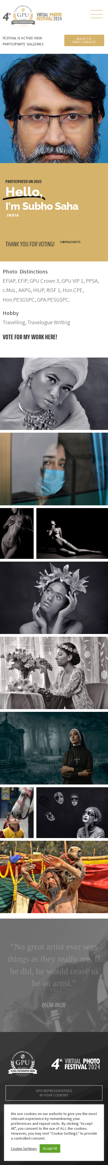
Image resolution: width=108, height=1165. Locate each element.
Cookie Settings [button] (24, 1148)
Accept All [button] (50, 1148)
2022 (38, 181)
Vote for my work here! (30, 337)
